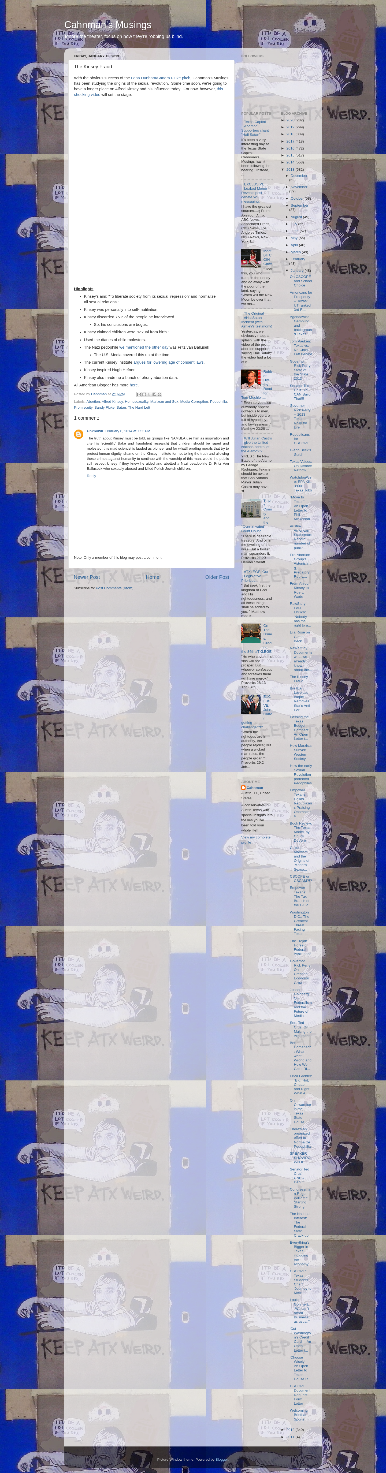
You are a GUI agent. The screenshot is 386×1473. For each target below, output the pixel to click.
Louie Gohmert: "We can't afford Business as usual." (300, 1310)
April (295, 245)
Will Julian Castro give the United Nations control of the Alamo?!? (256, 444)
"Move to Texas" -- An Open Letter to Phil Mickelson (300, 508)
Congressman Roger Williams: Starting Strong (300, 1198)
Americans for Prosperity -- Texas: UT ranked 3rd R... (301, 301)
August (297, 217)
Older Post (217, 577)
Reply (91, 476)
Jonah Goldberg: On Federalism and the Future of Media (301, 1003)
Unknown (95, 431)
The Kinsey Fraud (299, 679)
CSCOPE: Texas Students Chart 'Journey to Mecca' (300, 1282)
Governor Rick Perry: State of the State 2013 (300, 370)
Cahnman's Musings (107, 24)
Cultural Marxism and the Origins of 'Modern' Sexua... (299, 858)
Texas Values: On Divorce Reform (301, 466)
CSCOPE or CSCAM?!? (301, 878)
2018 (290, 134)
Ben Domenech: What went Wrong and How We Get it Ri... (300, 1056)
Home (152, 577)
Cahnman (255, 788)
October (298, 198)
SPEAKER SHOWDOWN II (300, 1157)
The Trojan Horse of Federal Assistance (300, 947)
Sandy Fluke (104, 407)
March (296, 252)
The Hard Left (139, 407)
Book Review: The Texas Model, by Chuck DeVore (301, 832)
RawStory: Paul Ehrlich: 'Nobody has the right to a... (300, 614)
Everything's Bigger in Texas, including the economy (299, 1253)
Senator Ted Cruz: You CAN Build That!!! (300, 392)
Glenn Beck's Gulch (300, 452)
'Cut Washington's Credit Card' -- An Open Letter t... (300, 1339)
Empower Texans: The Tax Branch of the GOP (299, 896)
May (295, 238)
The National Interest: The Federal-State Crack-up (300, 1224)
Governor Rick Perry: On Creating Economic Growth (300, 972)
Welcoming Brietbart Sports (299, 1414)
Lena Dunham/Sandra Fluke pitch (160, 78)
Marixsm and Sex (164, 402)
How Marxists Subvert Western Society (300, 752)
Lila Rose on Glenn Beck (300, 636)
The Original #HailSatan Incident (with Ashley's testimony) (256, 320)
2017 (290, 141)
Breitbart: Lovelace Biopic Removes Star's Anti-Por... (300, 699)
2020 (290, 120)
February (298, 259)
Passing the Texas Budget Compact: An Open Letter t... (299, 728)
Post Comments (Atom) (114, 588)
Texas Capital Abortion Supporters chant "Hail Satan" (255, 128)
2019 (290, 127)
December (299, 176)
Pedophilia (218, 402)
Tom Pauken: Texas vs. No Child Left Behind (301, 347)
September (300, 205)
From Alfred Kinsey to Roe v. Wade (299, 590)
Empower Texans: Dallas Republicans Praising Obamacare (301, 803)
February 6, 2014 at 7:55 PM (127, 431)
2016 (290, 148)
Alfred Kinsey (112, 402)
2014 (290, 162)
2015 (290, 155)
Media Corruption (194, 402)
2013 (290, 169)
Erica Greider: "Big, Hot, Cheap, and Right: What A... (301, 1084)
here (134, 385)
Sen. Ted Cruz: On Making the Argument (300, 1029)
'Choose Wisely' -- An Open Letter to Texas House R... (300, 1368)
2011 (290, 1437)
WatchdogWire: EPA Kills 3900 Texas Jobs (301, 484)
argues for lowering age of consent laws (168, 362)
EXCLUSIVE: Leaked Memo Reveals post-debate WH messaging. (254, 193)
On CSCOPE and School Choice (301, 281)
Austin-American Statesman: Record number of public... (301, 537)
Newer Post (87, 577)
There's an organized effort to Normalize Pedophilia (300, 1137)
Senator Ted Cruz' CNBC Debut (299, 1175)
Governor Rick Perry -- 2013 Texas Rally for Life (300, 416)
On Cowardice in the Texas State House (300, 1111)
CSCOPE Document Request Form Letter (300, 1394)
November (299, 187)
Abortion (93, 402)
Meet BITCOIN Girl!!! (267, 257)
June (295, 231)
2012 (290, 1430)
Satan (121, 407)
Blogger (222, 1459)
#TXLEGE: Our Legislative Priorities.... (254, 576)
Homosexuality (137, 402)
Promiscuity (83, 407)
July (294, 224)
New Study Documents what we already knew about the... (301, 659)
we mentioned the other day (143, 347)
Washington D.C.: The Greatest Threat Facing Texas (299, 923)
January (298, 271)
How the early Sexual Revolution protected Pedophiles (301, 774)
